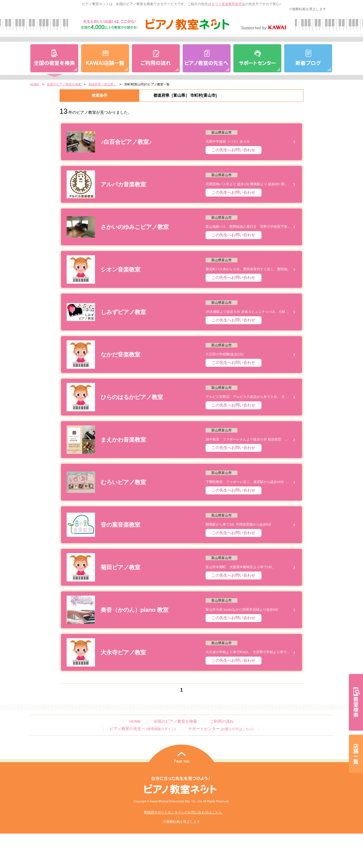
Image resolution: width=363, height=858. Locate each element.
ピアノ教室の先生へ (142, 729)
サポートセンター (220, 729)
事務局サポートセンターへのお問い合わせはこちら (183, 812)
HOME (34, 84)
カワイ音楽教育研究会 (228, 4)
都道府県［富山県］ (102, 84)
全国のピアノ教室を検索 (64, 84)
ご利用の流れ (222, 721)
